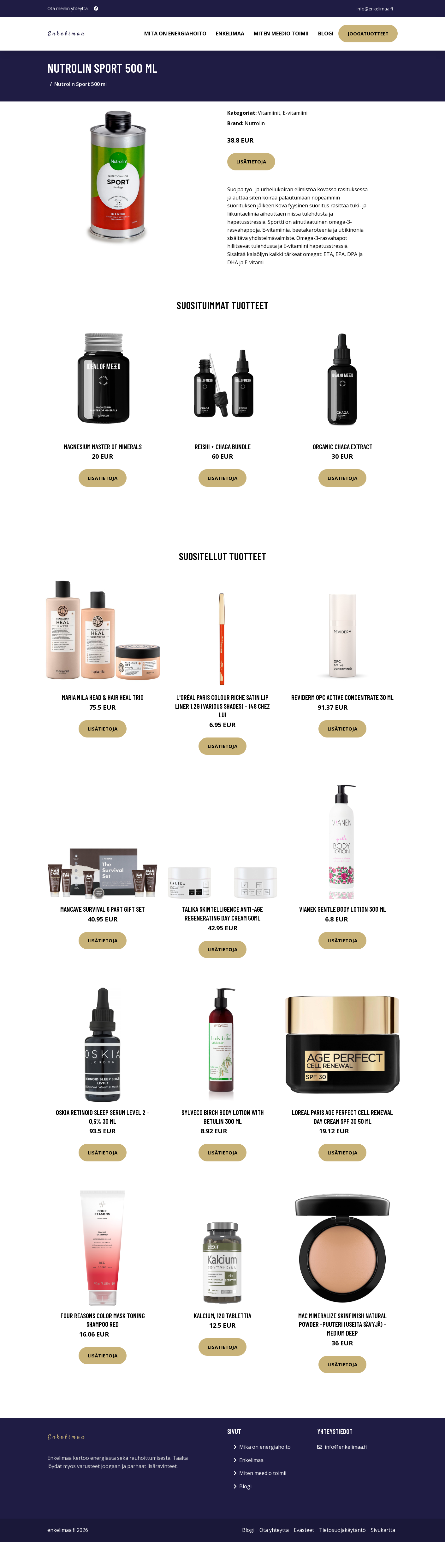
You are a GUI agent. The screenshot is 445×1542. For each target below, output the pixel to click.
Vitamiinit (269, 112)
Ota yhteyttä (274, 1530)
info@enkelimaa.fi (374, 8)
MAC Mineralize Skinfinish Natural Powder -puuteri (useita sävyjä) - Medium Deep (342, 1324)
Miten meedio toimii (281, 33)
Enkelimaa (230, 33)
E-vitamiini (295, 112)
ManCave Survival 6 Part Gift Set (102, 909)
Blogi (326, 33)
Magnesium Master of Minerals (103, 446)
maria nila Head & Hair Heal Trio (103, 697)
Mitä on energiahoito (175, 33)
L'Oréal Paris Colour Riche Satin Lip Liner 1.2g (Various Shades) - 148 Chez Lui (222, 706)
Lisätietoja (251, 161)
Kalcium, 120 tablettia (222, 1315)
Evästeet (304, 1530)
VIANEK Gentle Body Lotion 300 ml (342, 909)
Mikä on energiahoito (265, 1446)
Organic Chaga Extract (342, 446)
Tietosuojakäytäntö (342, 1530)
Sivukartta (383, 1530)
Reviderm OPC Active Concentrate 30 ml (342, 697)
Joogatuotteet (368, 33)
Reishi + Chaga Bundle (223, 446)
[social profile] (96, 9)
